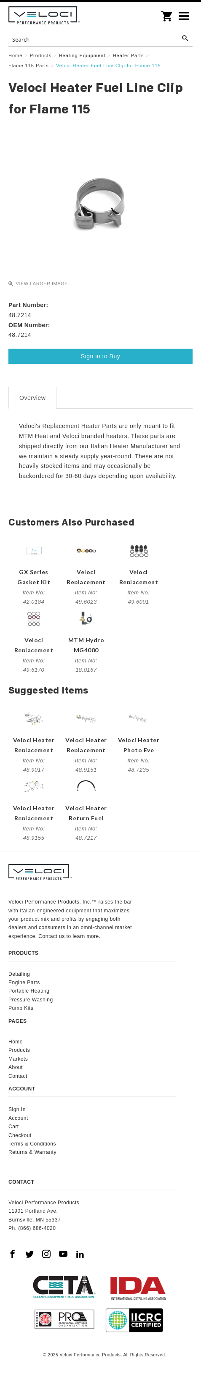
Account (18, 1118)
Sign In (17, 1109)
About (15, 1067)
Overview (32, 397)
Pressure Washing (30, 1000)
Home (15, 1042)
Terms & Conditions (32, 1144)
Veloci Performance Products (44, 16)
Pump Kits (20, 1008)
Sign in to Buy (100, 356)
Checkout (20, 1135)
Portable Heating (28, 991)
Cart (13, 1127)
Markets (18, 1059)
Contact (17, 1076)
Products (19, 1050)
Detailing (19, 974)
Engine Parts (24, 982)
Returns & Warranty (32, 1152)
